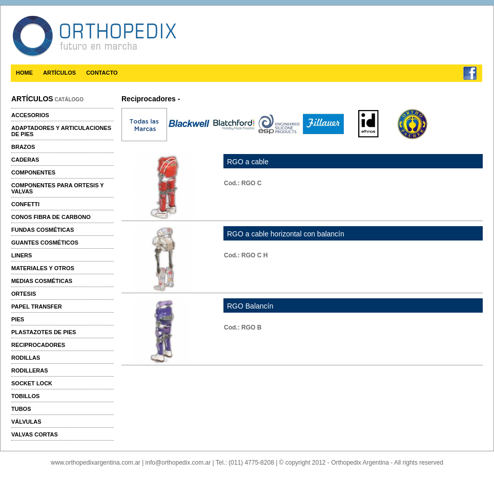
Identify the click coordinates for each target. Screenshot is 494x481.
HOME (24, 73)
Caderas (25, 160)
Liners (21, 255)
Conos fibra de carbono (51, 217)
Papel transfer (36, 306)
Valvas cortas (34, 434)
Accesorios (30, 115)
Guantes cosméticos (44, 242)
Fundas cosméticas (42, 230)
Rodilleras (29, 370)
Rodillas (25, 358)
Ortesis (23, 294)
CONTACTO (101, 73)
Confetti (25, 204)
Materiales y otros (42, 268)
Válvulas (26, 422)
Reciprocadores (38, 345)
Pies (17, 319)
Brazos (23, 147)
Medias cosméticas (41, 281)
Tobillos (25, 396)
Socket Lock (31, 383)
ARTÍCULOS (59, 73)
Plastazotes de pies (43, 332)
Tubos (21, 409)
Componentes (33, 172)
